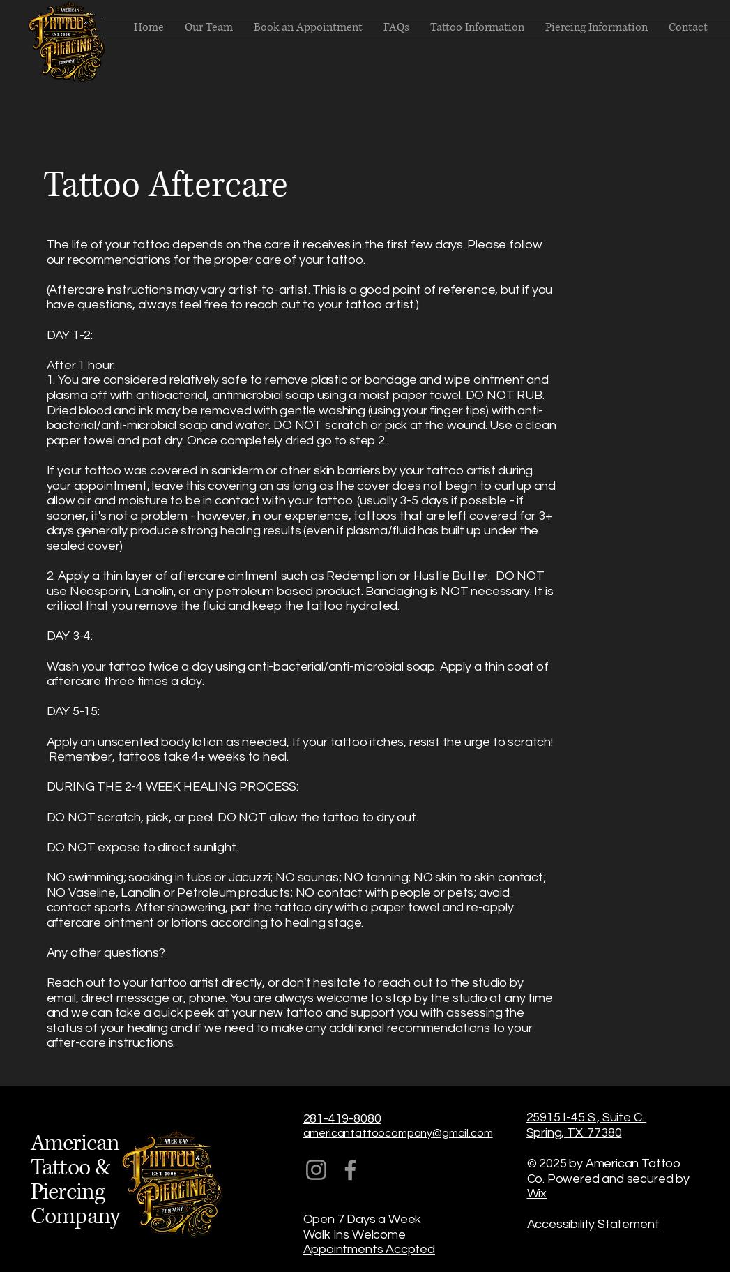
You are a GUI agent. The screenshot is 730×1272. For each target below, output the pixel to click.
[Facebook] (350, 1169)
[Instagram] (316, 1169)
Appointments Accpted (369, 1249)
